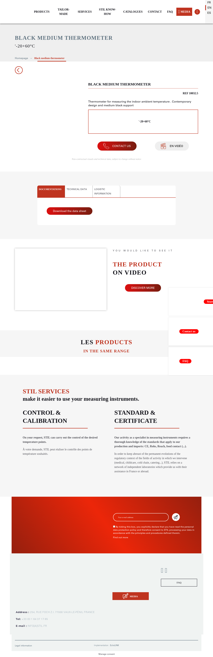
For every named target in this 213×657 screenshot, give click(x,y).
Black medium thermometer (49, 58)
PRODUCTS (41, 11)
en (209, 7)
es (209, 13)
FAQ (170, 11)
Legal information (23, 645)
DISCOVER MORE (143, 288)
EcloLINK (114, 645)
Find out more (120, 537)
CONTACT (155, 11)
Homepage (21, 58)
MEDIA (184, 12)
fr (209, 2)
